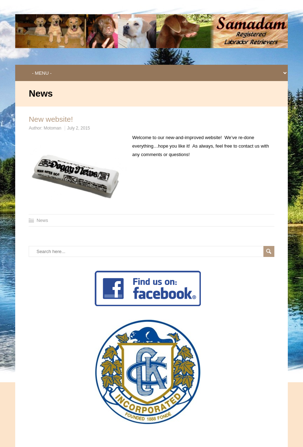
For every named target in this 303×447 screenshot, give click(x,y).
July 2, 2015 (78, 128)
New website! (51, 119)
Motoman (52, 128)
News (42, 220)
